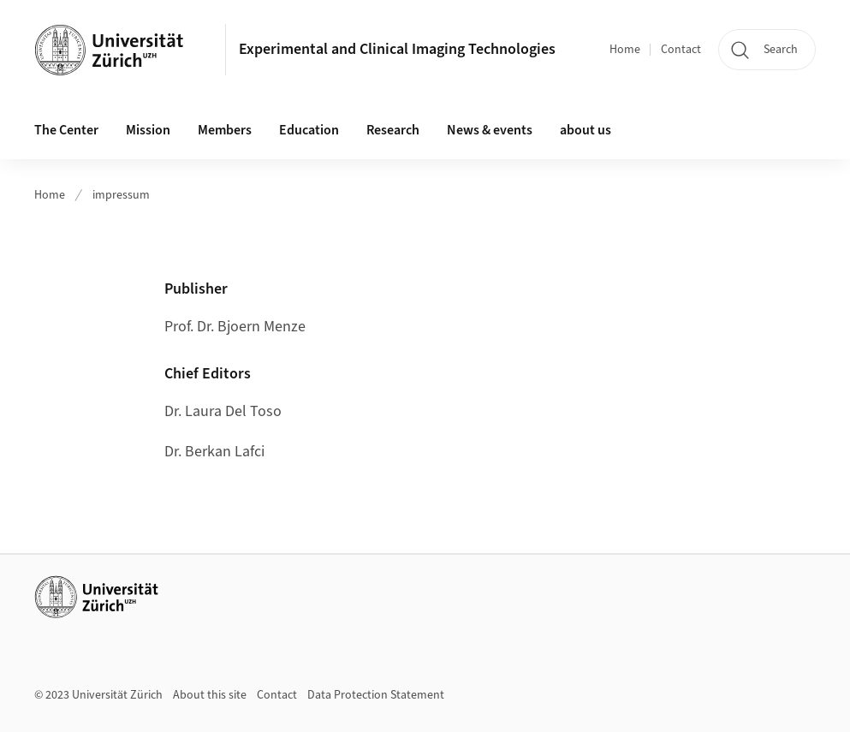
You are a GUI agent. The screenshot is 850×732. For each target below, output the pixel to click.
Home (624, 49)
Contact (681, 49)
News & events (489, 130)
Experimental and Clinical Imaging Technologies (397, 49)
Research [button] (392, 130)
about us (585, 130)
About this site (210, 695)
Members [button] (225, 130)
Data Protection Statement (375, 695)
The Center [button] (66, 130)
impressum (121, 195)
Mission (148, 130)
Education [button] (309, 130)
